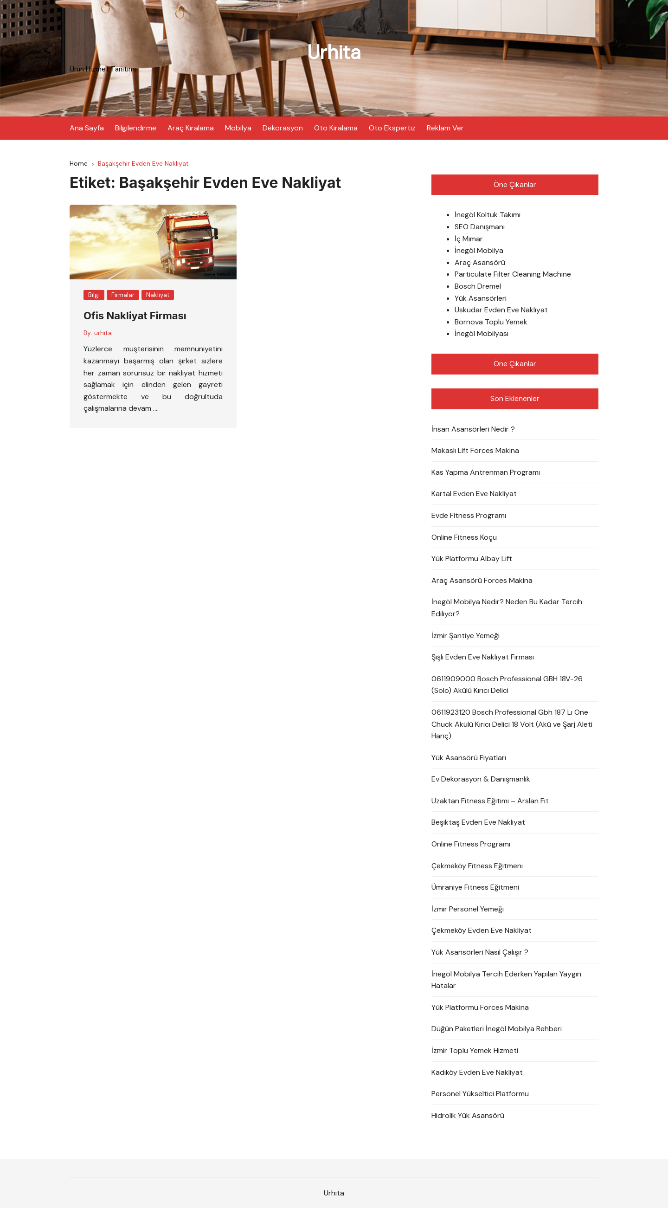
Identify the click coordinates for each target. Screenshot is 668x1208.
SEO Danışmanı (480, 227)
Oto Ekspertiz (392, 127)
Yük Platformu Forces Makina (480, 1007)
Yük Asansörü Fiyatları (468, 757)
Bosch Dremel (478, 286)
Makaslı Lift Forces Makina (475, 450)
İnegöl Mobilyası (481, 333)
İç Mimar (469, 238)
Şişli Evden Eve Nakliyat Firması (482, 657)
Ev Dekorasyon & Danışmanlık (480, 779)
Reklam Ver (445, 127)
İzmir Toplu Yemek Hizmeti (474, 1050)
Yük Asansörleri (481, 298)
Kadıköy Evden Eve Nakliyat (477, 1072)
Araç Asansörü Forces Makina (482, 580)
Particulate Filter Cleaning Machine (513, 274)
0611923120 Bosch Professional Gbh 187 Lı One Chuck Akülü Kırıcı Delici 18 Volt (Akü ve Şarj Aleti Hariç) (511, 723)
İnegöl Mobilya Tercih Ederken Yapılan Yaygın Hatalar (506, 979)
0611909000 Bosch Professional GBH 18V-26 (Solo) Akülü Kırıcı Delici (507, 684)
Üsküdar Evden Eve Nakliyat (501, 310)
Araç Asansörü (480, 262)
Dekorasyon (283, 127)
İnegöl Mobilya (479, 250)
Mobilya (238, 127)
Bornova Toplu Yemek (491, 321)
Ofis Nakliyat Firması (135, 316)
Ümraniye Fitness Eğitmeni (475, 887)
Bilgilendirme (135, 127)
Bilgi (94, 294)
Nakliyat (157, 294)
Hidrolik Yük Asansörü (467, 1115)
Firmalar (123, 294)
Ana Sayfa (87, 127)
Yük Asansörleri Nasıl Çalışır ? (479, 952)
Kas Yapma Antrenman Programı (485, 472)
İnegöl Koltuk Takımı (487, 215)
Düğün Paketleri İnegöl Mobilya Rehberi (496, 1029)
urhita (103, 332)
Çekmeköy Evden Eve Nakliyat (481, 930)
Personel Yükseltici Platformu (480, 1093)
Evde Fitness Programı (468, 515)
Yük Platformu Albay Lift (471, 558)
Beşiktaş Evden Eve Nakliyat (478, 822)
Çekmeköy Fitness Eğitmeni (477, 865)
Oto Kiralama (336, 127)
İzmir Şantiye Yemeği (465, 635)
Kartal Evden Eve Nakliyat (474, 493)
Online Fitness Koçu (464, 537)
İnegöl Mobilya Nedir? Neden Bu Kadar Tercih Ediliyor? (506, 608)
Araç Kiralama (190, 127)
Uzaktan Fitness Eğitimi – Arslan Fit (490, 800)
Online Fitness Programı (470, 844)
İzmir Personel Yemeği (467, 908)
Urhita (334, 52)
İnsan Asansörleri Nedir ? (473, 428)
